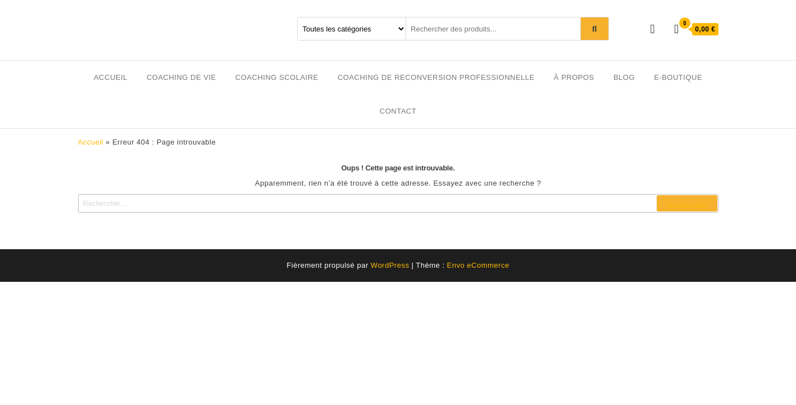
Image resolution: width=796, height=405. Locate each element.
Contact (398, 111)
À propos (574, 77)
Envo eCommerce (478, 265)
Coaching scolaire (277, 77)
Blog (624, 77)
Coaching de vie (181, 77)
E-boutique (678, 77)
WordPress (390, 265)
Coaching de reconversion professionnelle (436, 77)
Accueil (111, 77)
